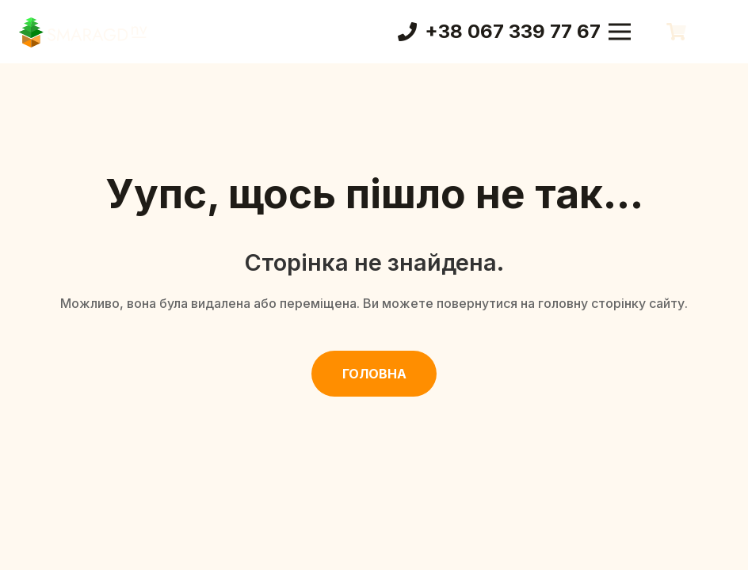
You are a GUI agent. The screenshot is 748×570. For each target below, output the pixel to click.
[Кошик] (676, 31)
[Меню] (620, 31)
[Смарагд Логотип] (83, 32)
